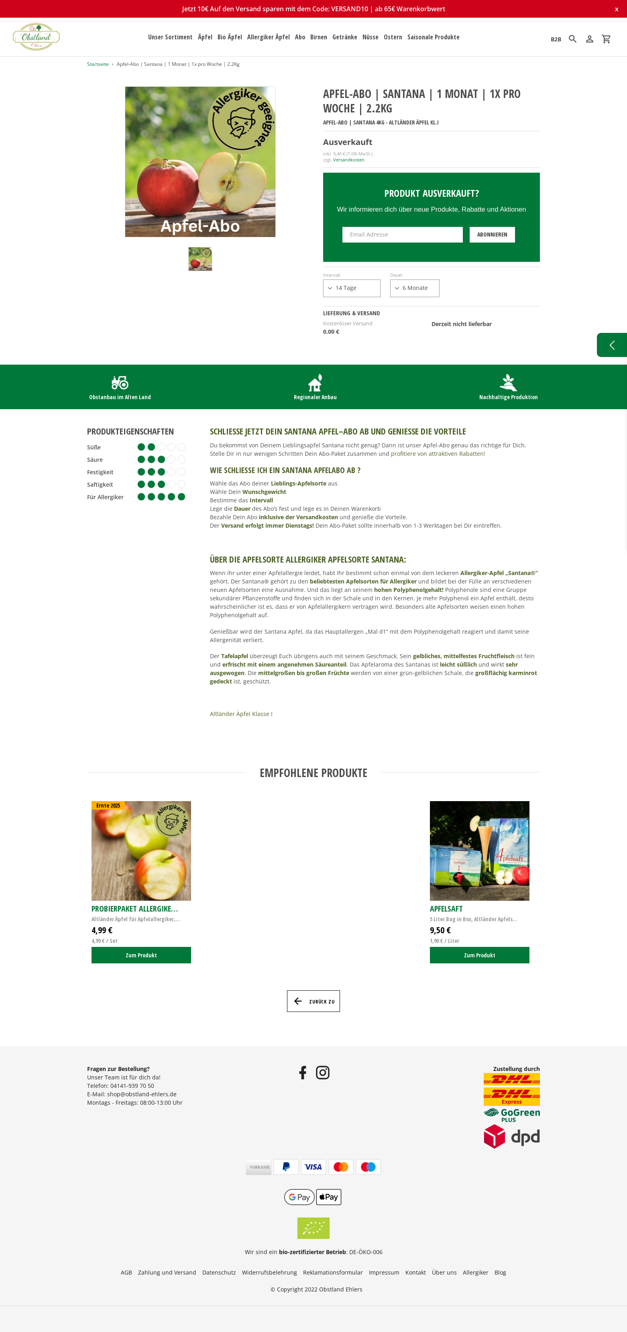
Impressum (384, 1272)
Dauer (396, 275)
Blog (500, 1272)
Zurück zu (313, 1001)
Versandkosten (348, 160)
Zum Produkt (141, 955)
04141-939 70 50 (132, 1085)
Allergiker (476, 1272)
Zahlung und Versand (167, 1272)
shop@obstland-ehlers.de (142, 1094)
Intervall (331, 275)
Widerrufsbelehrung (269, 1272)
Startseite (98, 64)
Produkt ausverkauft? (431, 193)
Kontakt (415, 1272)
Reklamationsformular (333, 1272)
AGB (126, 1272)
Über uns (444, 1272)
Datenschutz (219, 1272)
